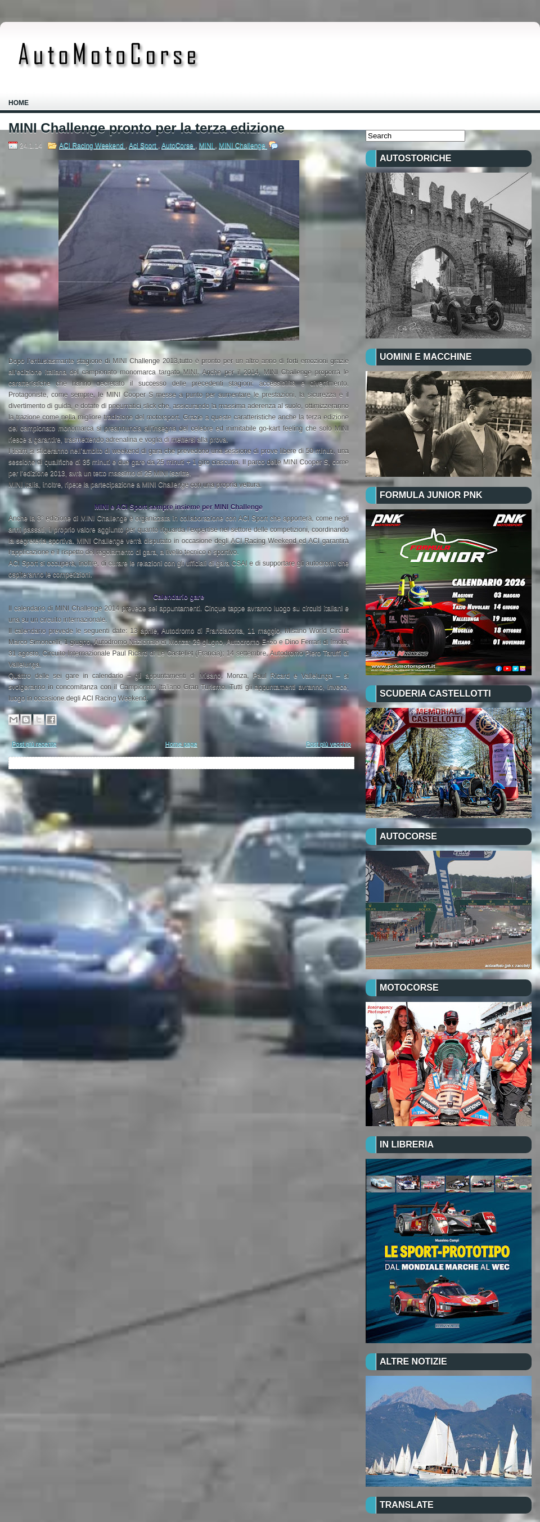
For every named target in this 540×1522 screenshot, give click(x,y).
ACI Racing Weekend (92, 146)
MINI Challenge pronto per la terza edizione (146, 128)
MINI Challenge (243, 146)
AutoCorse (178, 146)
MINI (207, 146)
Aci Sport (143, 146)
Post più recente (34, 743)
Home (18, 103)
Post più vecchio (328, 743)
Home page (181, 743)
